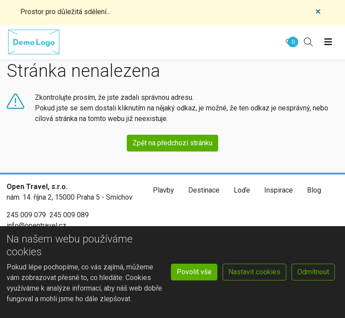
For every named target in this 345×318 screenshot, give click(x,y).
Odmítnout (313, 272)
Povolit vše (194, 272)
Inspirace (278, 190)
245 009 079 (26, 215)
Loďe (242, 190)
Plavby (163, 190)
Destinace (204, 190)
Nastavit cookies (254, 272)
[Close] (318, 12)
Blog (314, 190)
